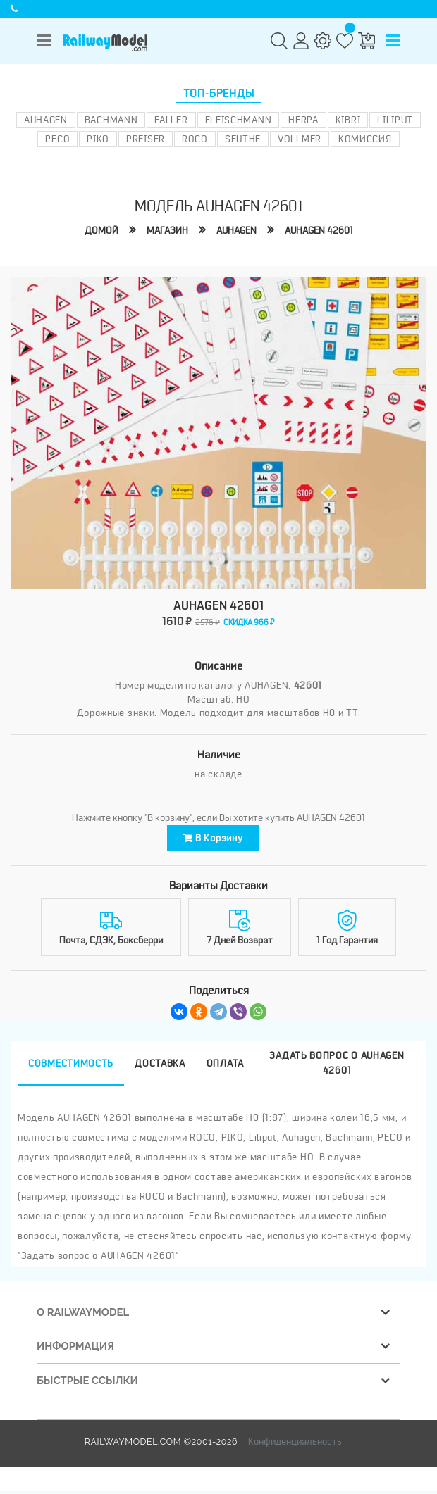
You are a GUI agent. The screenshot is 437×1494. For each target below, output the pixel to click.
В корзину (213, 839)
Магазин (167, 230)
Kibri (348, 119)
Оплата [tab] (225, 1065)
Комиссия (365, 138)
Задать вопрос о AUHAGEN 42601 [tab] (336, 1066)
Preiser (145, 138)
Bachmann (111, 119)
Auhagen (46, 119)
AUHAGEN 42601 (319, 230)
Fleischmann (238, 119)
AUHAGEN (236, 230)
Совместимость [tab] (70, 1065)
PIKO (98, 138)
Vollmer (299, 138)
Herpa (303, 119)
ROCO (195, 138)
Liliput (395, 119)
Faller (170, 119)
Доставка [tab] (160, 1065)
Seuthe (243, 138)
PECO (57, 138)
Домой (101, 230)
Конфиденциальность (295, 1443)
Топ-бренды (218, 93)
